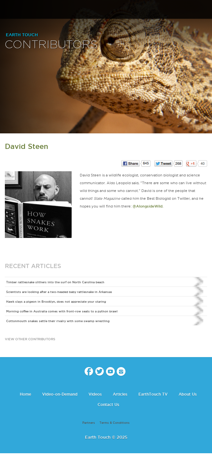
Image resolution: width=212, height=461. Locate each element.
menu (7, 10)
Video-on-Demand (59, 394)
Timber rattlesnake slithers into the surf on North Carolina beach (55, 282)
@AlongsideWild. (148, 206)
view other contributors (30, 339)
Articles (120, 394)
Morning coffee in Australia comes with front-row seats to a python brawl (62, 311)
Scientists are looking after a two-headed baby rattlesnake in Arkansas (59, 292)
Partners (88, 422)
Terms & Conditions (115, 422)
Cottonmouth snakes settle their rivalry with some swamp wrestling (58, 321)
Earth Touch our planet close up (106, 10)
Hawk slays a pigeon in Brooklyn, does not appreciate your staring (56, 301)
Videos (95, 394)
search (204, 10)
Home (25, 394)
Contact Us (108, 404)
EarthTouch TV (153, 394)
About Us (188, 394)
